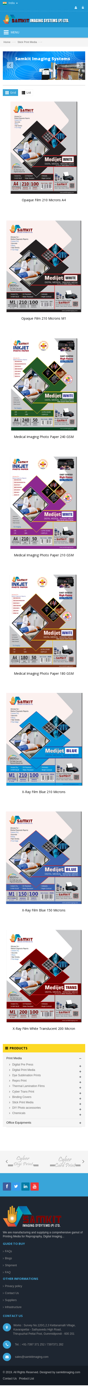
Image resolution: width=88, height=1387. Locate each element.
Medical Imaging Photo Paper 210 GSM (44, 557)
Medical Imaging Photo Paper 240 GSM (44, 439)
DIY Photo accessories (26, 1354)
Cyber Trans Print (22, 1338)
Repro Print (19, 1327)
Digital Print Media (23, 1316)
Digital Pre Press (22, 1311)
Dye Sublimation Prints (26, 1322)
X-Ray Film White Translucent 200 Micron (44, 1031)
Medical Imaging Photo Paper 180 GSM (44, 676)
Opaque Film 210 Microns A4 (44, 202)
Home (7, 42)
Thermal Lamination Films (28, 1332)
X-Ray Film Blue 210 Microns (43, 794)
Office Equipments (18, 1369)
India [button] (10, 3)
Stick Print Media (27, 42)
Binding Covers (21, 1343)
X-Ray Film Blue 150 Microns (43, 912)
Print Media (14, 1305)
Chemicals (18, 1360)
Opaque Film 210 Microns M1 (43, 320)
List (29, 95)
